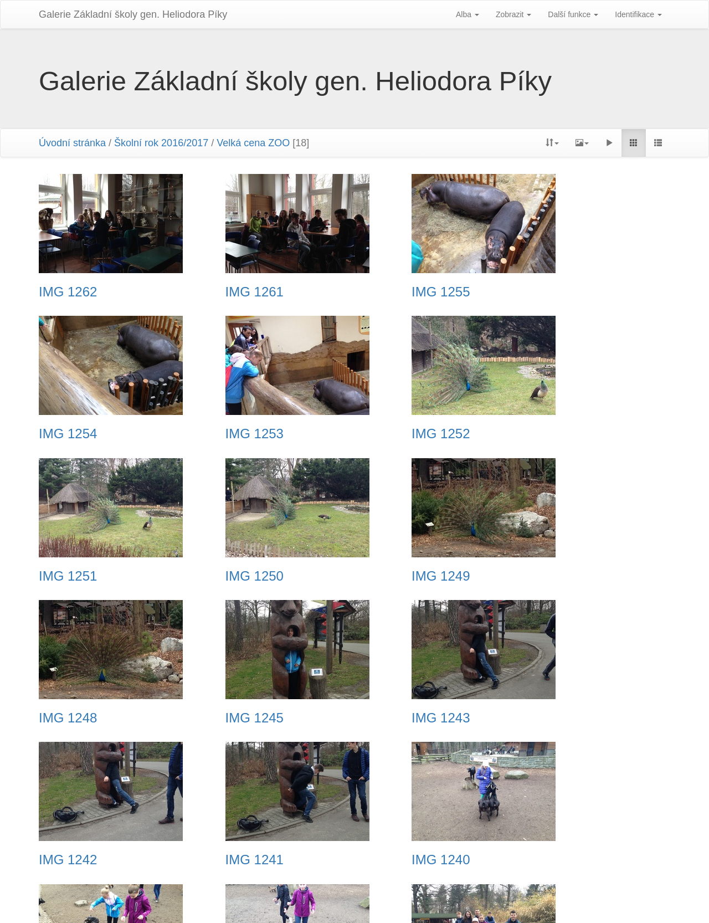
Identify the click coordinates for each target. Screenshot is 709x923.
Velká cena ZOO (253, 142)
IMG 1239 (554, 718)
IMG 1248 (230, 576)
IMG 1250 (554, 434)
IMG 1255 (392, 292)
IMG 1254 (554, 292)
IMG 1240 (392, 718)
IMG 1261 (230, 292)
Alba (467, 14)
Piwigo (333, 900)
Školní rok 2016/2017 (161, 142)
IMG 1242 (68, 718)
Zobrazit (513, 14)
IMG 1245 (392, 576)
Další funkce (573, 14)
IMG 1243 (554, 576)
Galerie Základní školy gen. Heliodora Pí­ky (133, 14)
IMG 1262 (68, 292)
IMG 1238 (68, 860)
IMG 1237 (230, 860)
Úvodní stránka (72, 142)
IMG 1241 (230, 718)
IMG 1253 (68, 434)
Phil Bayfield (468, 900)
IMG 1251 (392, 434)
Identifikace (638, 14)
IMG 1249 (68, 576)
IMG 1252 (230, 434)
